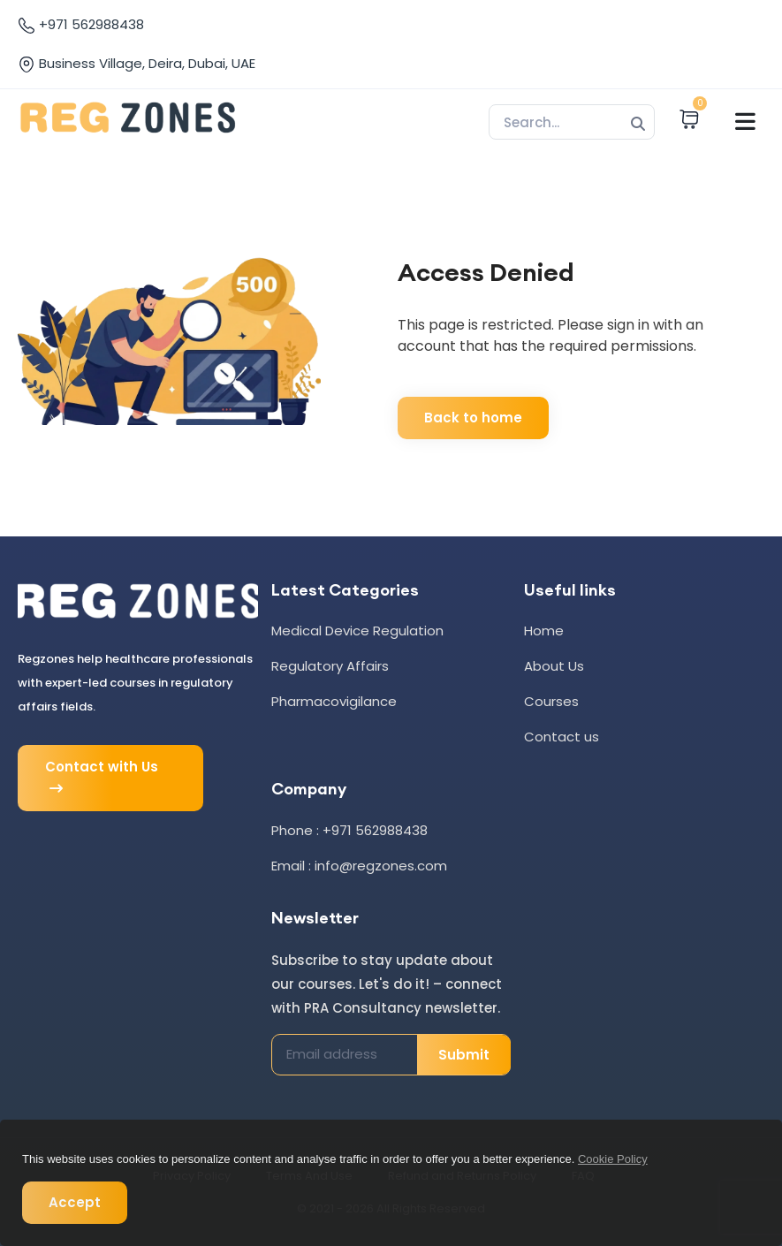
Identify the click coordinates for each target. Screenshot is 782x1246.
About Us (554, 666)
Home (544, 630)
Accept (75, 1202)
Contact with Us (101, 778)
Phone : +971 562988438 (349, 830)
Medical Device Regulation (357, 630)
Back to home (473, 417)
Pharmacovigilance (334, 701)
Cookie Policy (613, 1159)
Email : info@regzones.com (359, 865)
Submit (464, 1054)
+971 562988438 (81, 24)
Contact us (561, 736)
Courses (551, 701)
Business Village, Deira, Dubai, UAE (136, 63)
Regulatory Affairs (330, 666)
